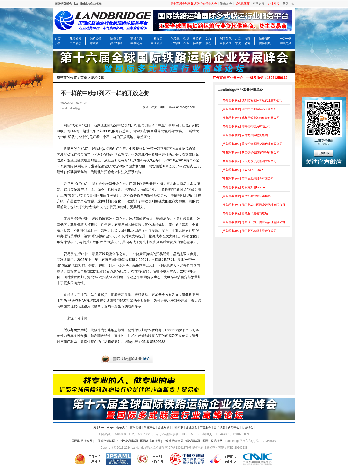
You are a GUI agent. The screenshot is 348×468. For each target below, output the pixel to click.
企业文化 (191, 427)
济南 (247, 43)
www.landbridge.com (182, 107)
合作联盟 (219, 427)
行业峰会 (247, 427)
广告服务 (205, 427)
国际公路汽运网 (212, 441)
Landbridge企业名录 (88, 3)
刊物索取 (177, 427)
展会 (208, 43)
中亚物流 (156, 43)
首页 (58, 38)
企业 (186, 43)
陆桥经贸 (96, 38)
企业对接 (163, 427)
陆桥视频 (265, 43)
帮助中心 (288, 3)
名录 (208, 38)
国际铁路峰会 (63, 3)
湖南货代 (226, 38)
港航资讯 (96, 43)
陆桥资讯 (75, 38)
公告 (58, 43)
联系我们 (122, 427)
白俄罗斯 (226, 43)
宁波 (238, 43)
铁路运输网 (192, 441)
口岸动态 (75, 43)
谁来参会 (226, 3)
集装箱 (197, 38)
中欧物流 (156, 38)
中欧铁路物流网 (173, 441)
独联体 (175, 38)
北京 (238, 38)
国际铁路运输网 (82, 441)
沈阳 (247, 38)
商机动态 (136, 38)
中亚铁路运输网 (105, 441)
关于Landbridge (103, 427)
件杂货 (197, 43)
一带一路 (286, 38)
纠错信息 (111, 342)
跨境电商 (286, 43)
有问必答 (258, 3)
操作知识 (116, 43)
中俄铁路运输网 (127, 441)
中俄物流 (136, 43)
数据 (186, 38)
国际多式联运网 (150, 441)
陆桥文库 (116, 38)
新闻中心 (233, 427)
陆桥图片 (265, 38)
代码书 (175, 43)
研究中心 (149, 427)
